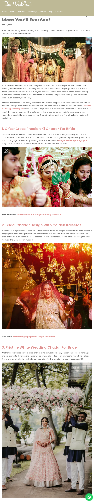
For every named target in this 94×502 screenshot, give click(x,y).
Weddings (32, 11)
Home (4, 11)
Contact (59, 11)
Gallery (43, 11)
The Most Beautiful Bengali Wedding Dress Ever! (39, 214)
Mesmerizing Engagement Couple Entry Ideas (33, 336)
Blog (50, 11)
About (12, 11)
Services (21, 11)
